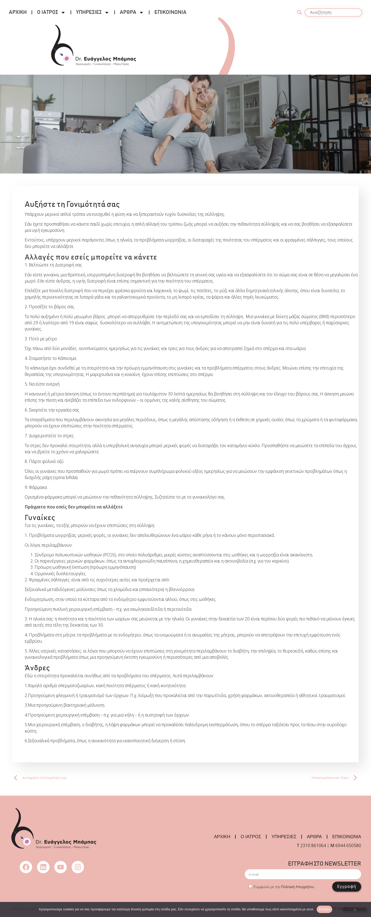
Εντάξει (324, 909)
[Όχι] (354, 909)
